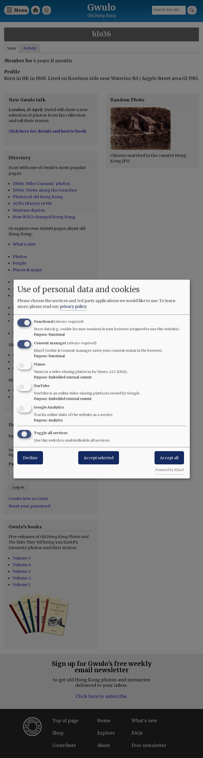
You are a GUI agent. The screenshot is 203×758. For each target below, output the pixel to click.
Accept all (169, 457)
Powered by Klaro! (169, 470)
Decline (30, 457)
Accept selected (98, 457)
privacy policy (73, 306)
